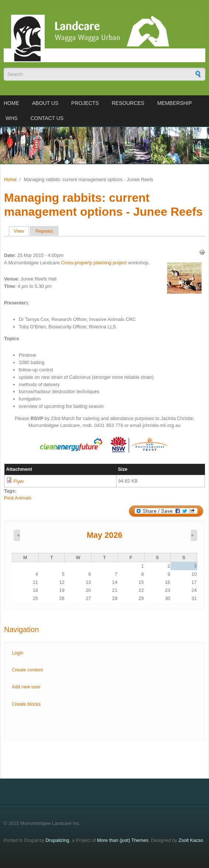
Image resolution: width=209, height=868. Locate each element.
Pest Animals (17, 498)
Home (11, 103)
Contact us (47, 118)
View (21, 231)
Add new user (26, 686)
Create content (27, 670)
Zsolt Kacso (190, 840)
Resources (128, 103)
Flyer (19, 481)
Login (17, 653)
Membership (174, 103)
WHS (12, 118)
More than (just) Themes (122, 840)
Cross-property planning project (94, 262)
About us (45, 103)
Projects (85, 103)
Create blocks (26, 704)
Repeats (44, 231)
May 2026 (104, 535)
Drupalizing (57, 840)
